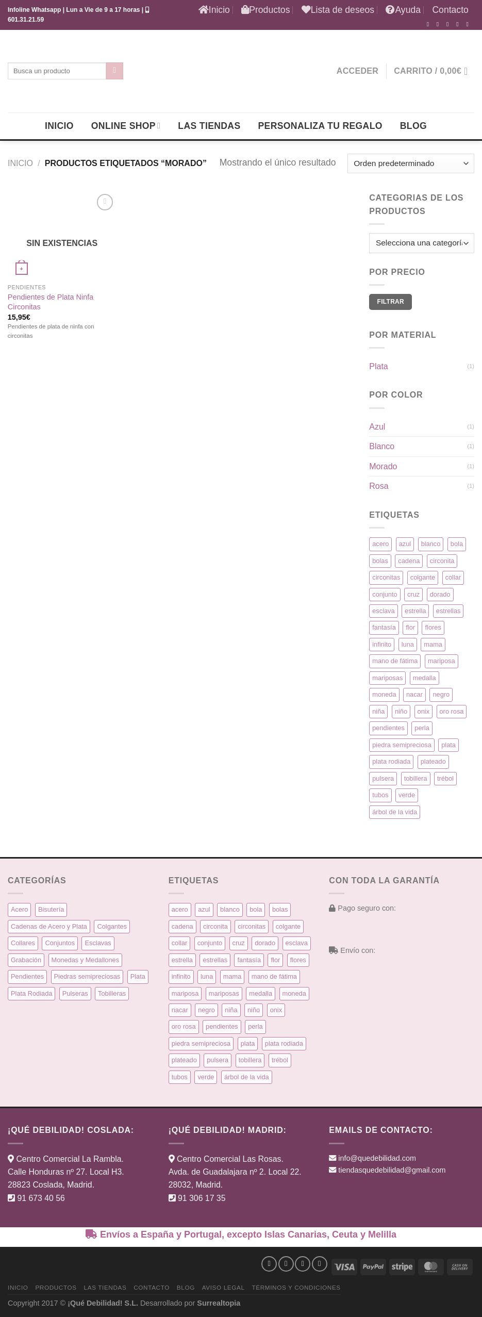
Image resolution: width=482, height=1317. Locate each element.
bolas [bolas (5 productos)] (380, 561)
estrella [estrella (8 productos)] (415, 611)
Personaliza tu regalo (320, 126)
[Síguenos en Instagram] (440, 24)
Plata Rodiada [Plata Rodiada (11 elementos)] (31, 993)
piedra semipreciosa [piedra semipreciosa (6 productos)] (401, 745)
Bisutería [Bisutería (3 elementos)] (51, 909)
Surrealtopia (218, 1303)
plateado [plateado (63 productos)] (433, 761)
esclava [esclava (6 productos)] (383, 611)
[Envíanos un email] (459, 24)
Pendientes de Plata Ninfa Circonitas (50, 302)
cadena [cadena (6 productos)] (409, 561)
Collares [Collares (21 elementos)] (23, 943)
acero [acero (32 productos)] (380, 544)
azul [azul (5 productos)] (405, 544)
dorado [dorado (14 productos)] (440, 594)
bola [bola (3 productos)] (457, 544)
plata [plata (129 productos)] (448, 745)
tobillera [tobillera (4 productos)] (415, 778)
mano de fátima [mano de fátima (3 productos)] (395, 661)
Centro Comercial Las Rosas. (230, 1159)
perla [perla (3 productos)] (421, 728)
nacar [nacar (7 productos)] (414, 694)
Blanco (381, 446)
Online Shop (125, 126)
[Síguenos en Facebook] (430, 24)
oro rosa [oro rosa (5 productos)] (452, 711)
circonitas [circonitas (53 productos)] (386, 577)
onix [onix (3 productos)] (423, 711)
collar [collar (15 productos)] (453, 577)
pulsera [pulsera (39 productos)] (383, 778)
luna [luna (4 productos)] (408, 644)
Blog (413, 126)
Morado (383, 466)
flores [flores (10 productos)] (433, 627)
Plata (378, 366)
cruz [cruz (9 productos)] (413, 594)
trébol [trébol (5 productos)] (445, 778)
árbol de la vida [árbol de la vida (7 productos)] (394, 812)
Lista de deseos (338, 10)
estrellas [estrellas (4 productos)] (448, 611)
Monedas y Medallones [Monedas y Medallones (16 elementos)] (86, 960)
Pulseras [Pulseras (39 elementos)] (75, 993)
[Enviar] (114, 71)
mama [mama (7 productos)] (433, 644)
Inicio (214, 10)
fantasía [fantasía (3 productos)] (384, 627)
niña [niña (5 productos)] (378, 711)
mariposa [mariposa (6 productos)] (441, 661)
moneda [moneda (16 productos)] (384, 694)
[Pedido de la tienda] (410, 164)
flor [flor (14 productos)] (410, 627)
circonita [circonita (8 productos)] (442, 561)
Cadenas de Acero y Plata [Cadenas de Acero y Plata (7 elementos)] (49, 926)
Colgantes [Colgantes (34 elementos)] (112, 926)
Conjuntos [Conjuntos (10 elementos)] (60, 943)
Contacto (450, 10)
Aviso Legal (223, 1287)
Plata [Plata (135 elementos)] (137, 976)
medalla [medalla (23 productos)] (424, 678)
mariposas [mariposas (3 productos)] (387, 678)
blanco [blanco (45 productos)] (431, 544)
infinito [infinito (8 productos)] (381, 644)
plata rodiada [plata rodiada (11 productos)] (391, 761)
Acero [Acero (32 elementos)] (19, 909)
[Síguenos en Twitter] (449, 24)
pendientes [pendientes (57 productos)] (388, 728)
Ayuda (403, 10)
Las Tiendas (209, 126)
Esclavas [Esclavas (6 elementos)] (98, 943)
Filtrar (390, 301)
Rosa (378, 486)
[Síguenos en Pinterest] (469, 24)
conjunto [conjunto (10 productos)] (384, 594)
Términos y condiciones (296, 1287)
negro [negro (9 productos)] (441, 694)
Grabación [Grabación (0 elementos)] (26, 960)
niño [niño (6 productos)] (401, 711)
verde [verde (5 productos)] (406, 795)
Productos (265, 10)
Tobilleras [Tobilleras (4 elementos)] (112, 993)
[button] (357, 71)
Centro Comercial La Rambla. (70, 1159)
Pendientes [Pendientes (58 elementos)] (27, 976)
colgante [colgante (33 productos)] (422, 577)
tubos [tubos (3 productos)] (380, 795)
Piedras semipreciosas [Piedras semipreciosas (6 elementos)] (87, 976)
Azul (377, 426)
